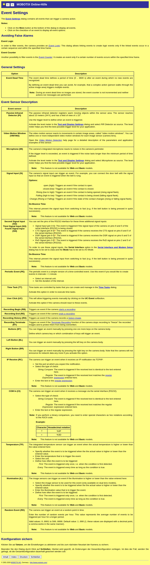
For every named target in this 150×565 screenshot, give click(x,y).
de (143, 557)
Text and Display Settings (70, 124)
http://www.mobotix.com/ (38, 563)
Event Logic (54, 45)
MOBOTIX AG (16, 563)
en (147, 557)
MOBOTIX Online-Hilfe (32, 4)
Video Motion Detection (50, 140)
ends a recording (67, 313)
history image (74, 318)
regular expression (63, 380)
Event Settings (13, 19)
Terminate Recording (61, 322)
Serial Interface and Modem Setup (115, 247)
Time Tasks (104, 287)
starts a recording (67, 309)
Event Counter (45, 57)
